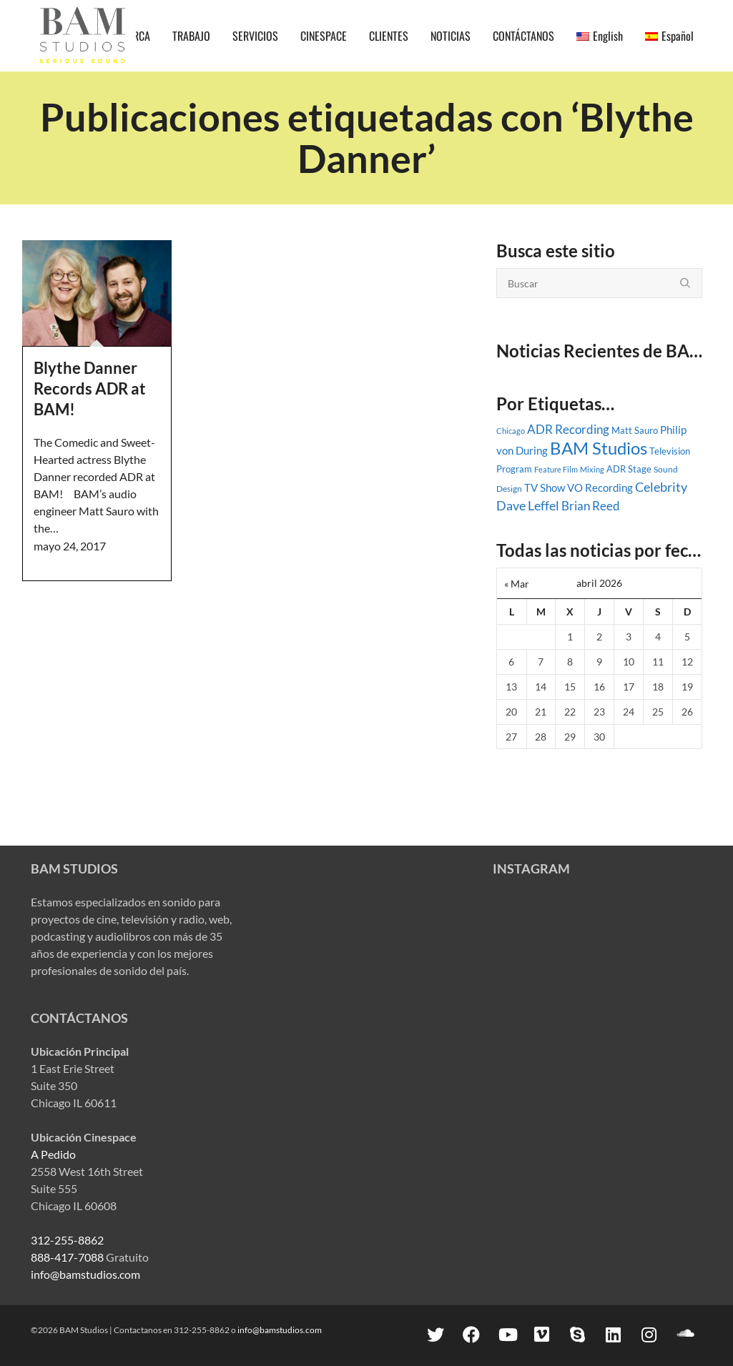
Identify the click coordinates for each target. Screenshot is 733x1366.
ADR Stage (628, 469)
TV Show (544, 487)
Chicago (510, 430)
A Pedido (53, 1154)
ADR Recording (568, 429)
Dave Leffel (527, 505)
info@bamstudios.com (85, 1274)
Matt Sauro (634, 430)
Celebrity (661, 487)
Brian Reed (590, 506)
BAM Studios (598, 447)
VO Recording (600, 487)
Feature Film (556, 469)
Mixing (592, 469)
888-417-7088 (67, 1257)
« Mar (516, 584)
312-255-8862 (67, 1240)
